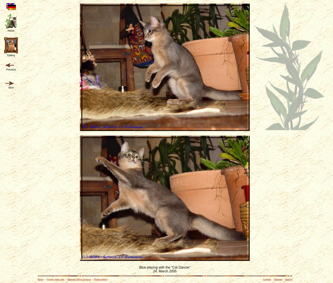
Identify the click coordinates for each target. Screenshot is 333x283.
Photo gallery (101, 279)
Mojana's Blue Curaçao (79, 279)
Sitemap (278, 279)
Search (288, 279)
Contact (267, 279)
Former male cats (55, 279)
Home (41, 279)
